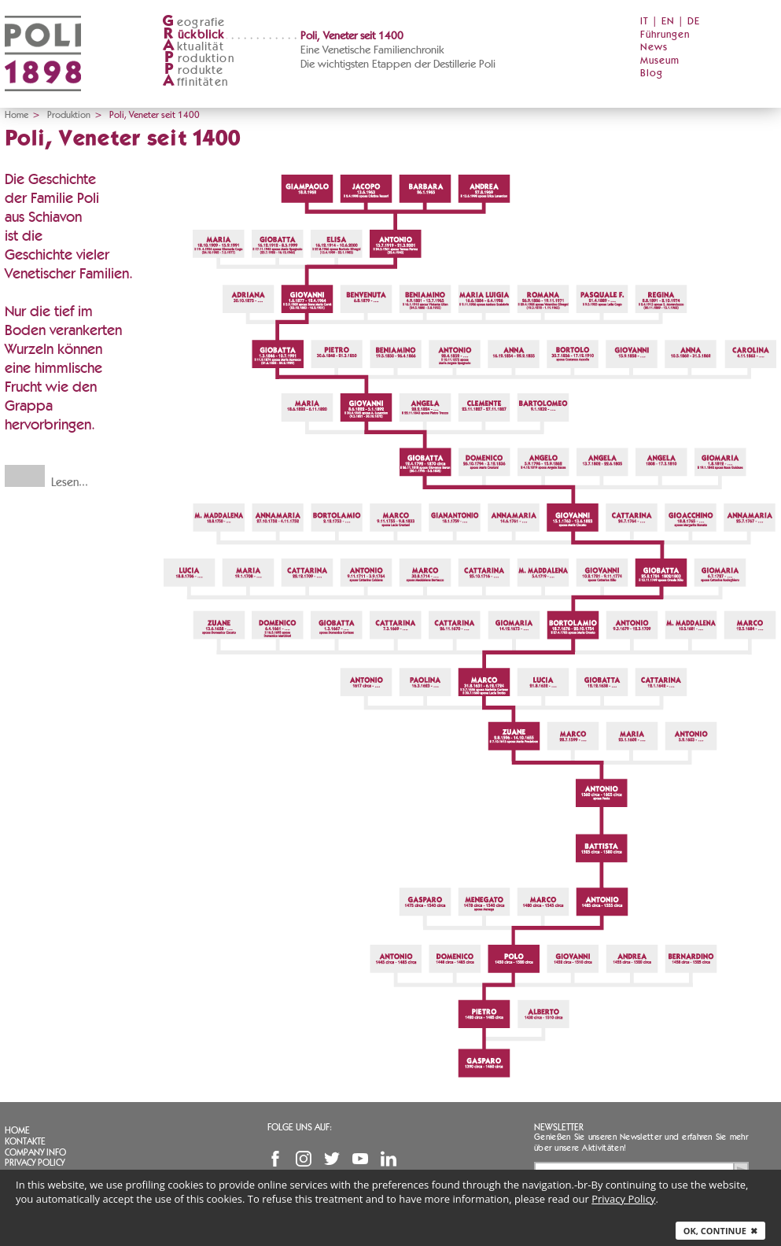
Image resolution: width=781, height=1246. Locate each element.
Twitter (332, 1159)
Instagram (303, 1159)
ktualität (193, 47)
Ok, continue (720, 1231)
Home (16, 115)
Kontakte (25, 1141)
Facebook (275, 1159)
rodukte (192, 70)
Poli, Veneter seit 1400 (351, 36)
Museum (660, 61)
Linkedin (388, 1159)
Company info (35, 1152)
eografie (194, 22)
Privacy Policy (34, 1162)
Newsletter (559, 1127)
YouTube (360, 1159)
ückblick (193, 35)
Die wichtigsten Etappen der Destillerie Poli (397, 64)
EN (668, 22)
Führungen (665, 35)
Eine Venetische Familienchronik (372, 50)
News (654, 47)
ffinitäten (195, 82)
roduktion (198, 59)
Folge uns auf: (299, 1127)
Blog (651, 73)
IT (644, 22)
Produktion (68, 115)
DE (693, 22)
